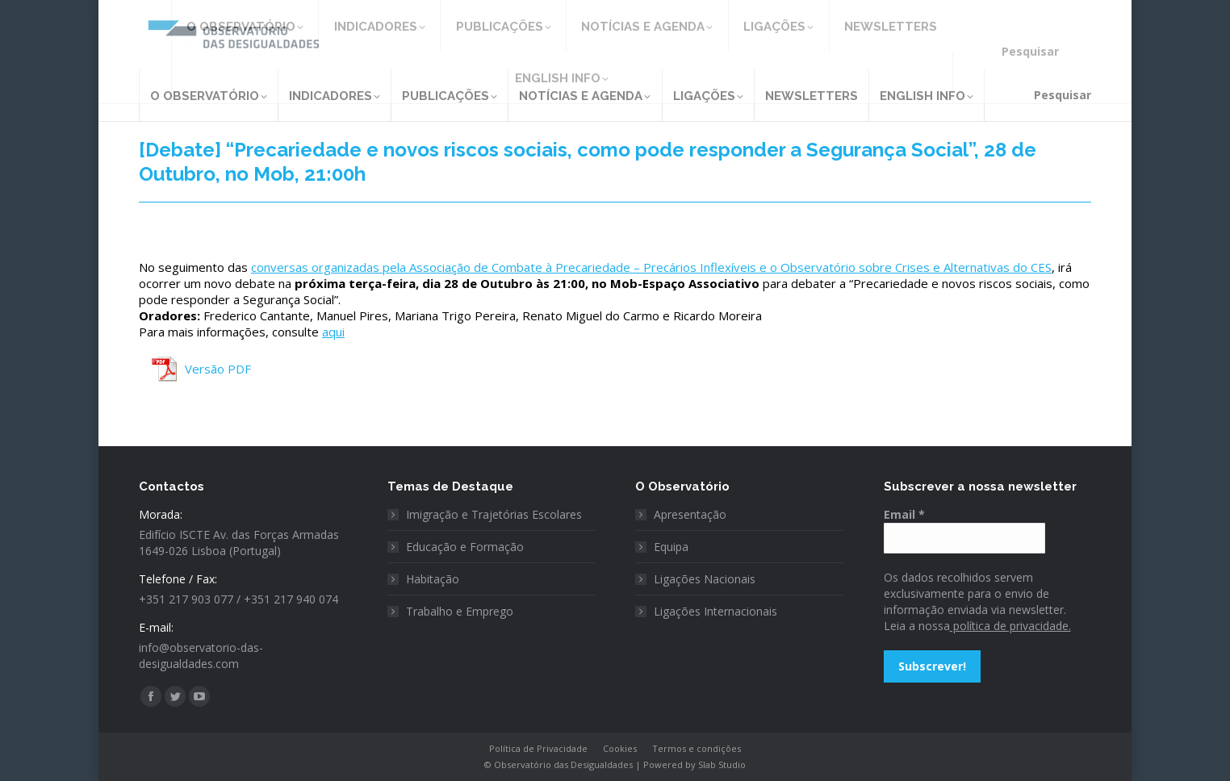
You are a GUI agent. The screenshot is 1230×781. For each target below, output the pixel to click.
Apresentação (690, 514)
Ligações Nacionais (704, 579)
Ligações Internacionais (715, 611)
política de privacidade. (1010, 625)
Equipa (671, 546)
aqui (333, 332)
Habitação (432, 579)
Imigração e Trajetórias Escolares (494, 514)
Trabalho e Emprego (459, 611)
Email (904, 514)
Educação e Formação (465, 546)
